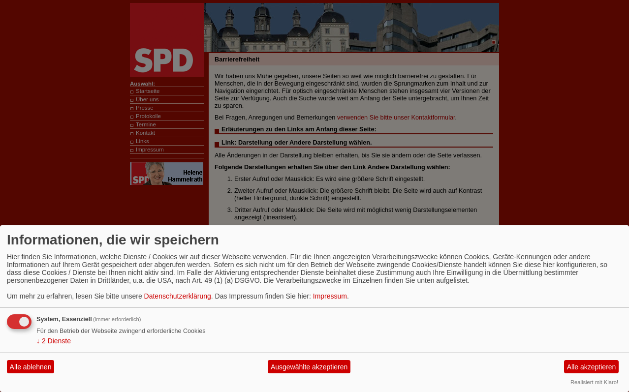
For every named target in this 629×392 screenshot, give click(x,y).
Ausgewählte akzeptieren (309, 367)
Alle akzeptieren (591, 367)
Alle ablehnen (31, 367)
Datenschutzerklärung (177, 296)
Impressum (330, 296)
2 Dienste (53, 341)
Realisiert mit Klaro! (594, 382)
